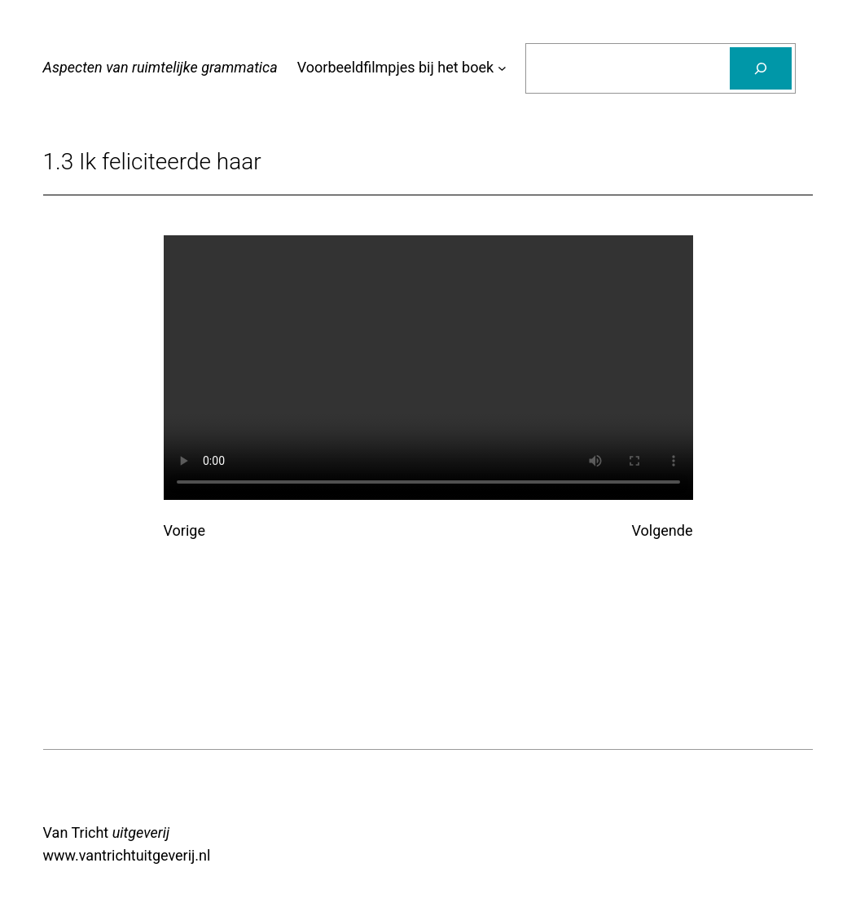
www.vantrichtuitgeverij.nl (127, 855)
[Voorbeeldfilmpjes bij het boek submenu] (502, 68)
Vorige (184, 530)
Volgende (662, 530)
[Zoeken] (761, 68)
